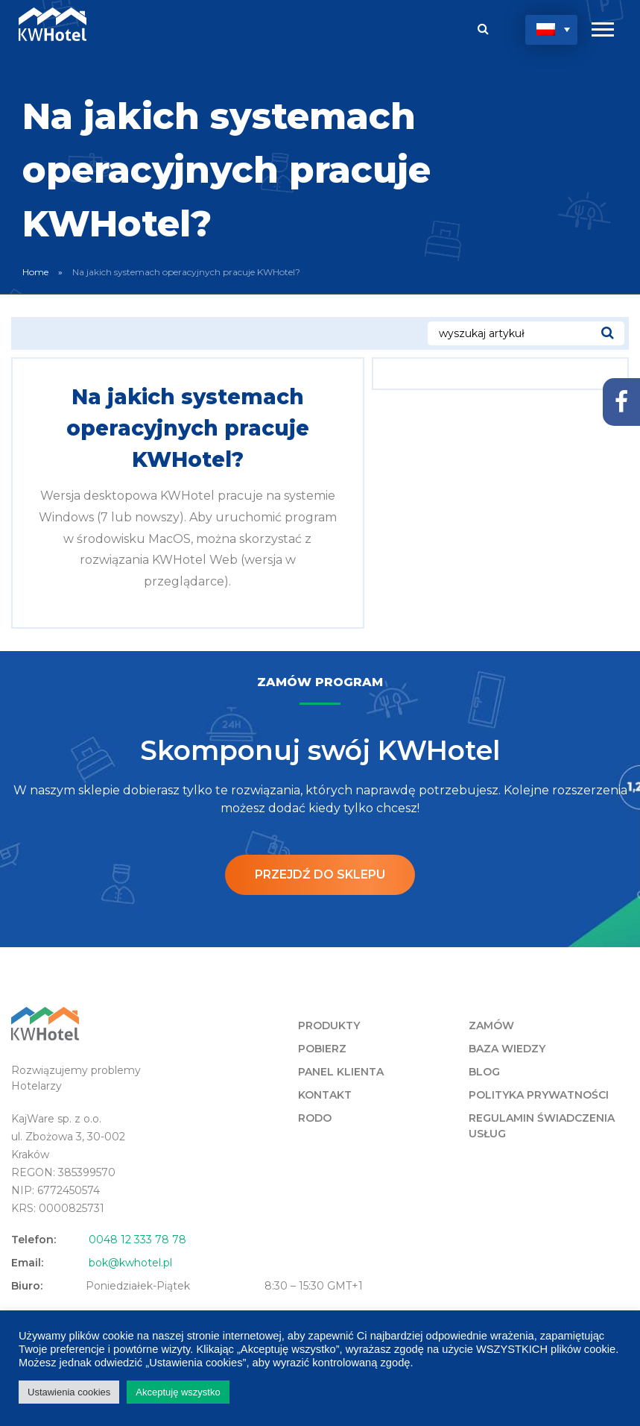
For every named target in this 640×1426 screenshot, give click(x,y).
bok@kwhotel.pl (130, 1262)
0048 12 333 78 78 (137, 1239)
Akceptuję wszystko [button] (178, 1392)
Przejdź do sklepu (320, 874)
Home (35, 271)
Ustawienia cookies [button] (69, 1392)
